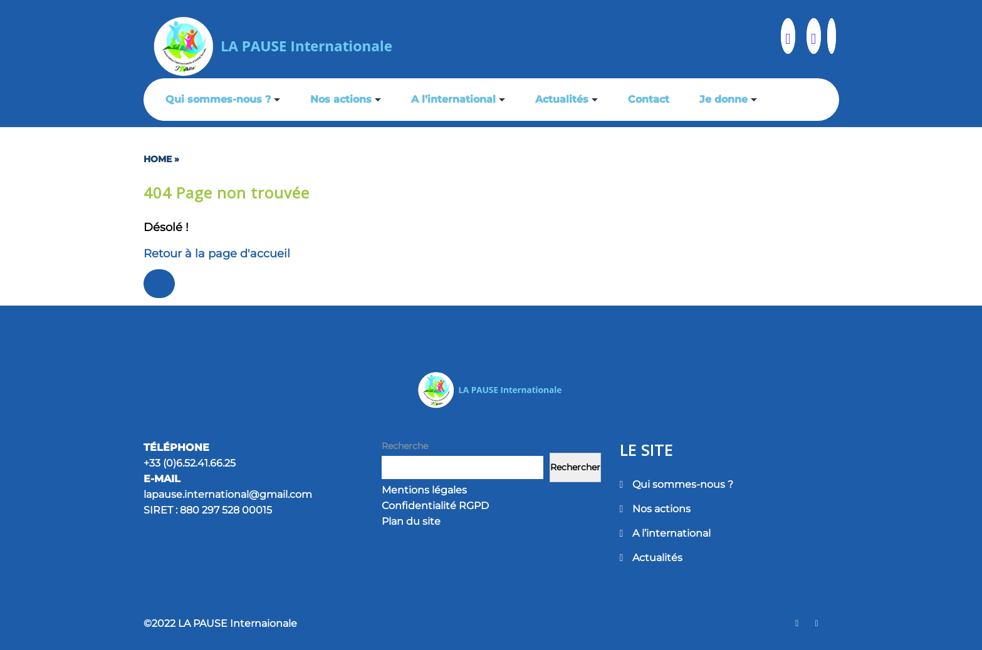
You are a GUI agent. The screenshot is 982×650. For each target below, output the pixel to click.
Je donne (723, 99)
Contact (648, 99)
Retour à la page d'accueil (217, 254)
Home (158, 159)
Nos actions (341, 99)
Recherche (405, 445)
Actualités (561, 99)
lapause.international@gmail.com (228, 494)
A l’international (453, 99)
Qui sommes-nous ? (218, 99)
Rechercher (575, 467)
